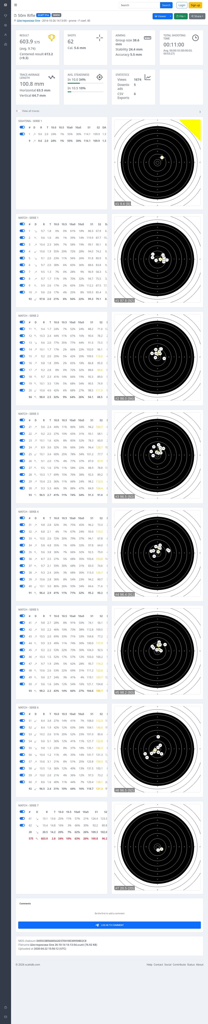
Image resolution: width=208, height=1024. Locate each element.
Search (166, 5)
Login (182, 5)
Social (167, 1019)
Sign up (195, 5)
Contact (158, 1019)
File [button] (180, 16)
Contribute (179, 1019)
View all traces (30, 111)
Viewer (160, 16)
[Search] (139, 5)
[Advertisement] (181, 85)
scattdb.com (32, 1019)
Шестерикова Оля (27, 20)
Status (191, 1019)
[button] (200, 112)
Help (149, 1019)
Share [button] (196, 16)
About (199, 1019)
